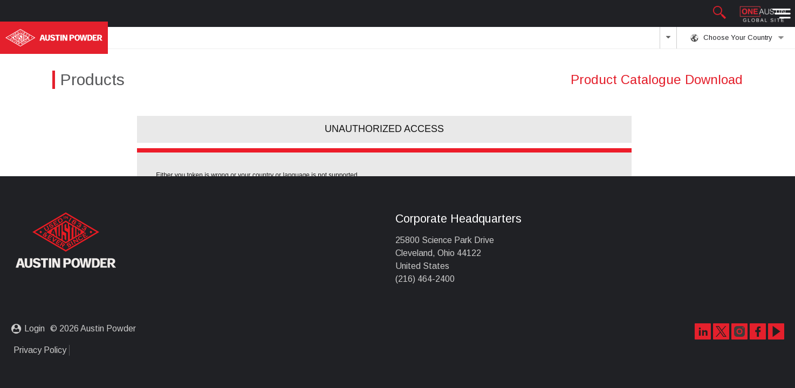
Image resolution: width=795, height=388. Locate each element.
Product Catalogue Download (657, 79)
